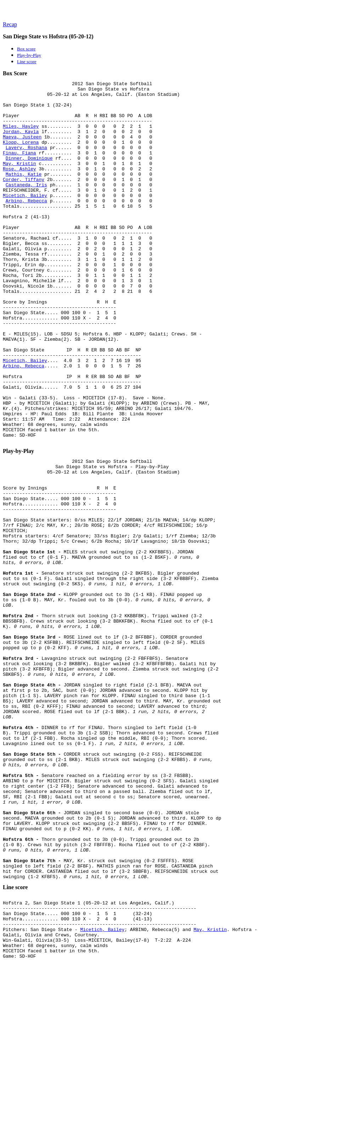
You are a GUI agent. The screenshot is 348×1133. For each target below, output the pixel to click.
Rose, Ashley (19, 187)
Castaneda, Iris (26, 206)
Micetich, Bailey (25, 218)
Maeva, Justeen (22, 148)
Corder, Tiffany (23, 199)
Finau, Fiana (19, 167)
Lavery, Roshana (26, 161)
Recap (10, 24)
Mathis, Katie (23, 193)
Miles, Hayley (21, 135)
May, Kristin (19, 180)
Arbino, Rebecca (26, 225)
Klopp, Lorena (21, 155)
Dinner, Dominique (29, 174)
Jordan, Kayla (21, 142)
